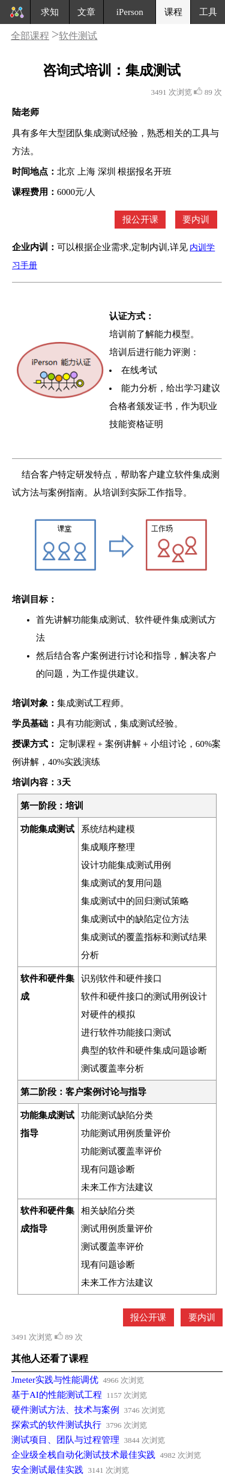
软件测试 (78, 36)
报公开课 (140, 219)
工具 (208, 12)
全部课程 (30, 36)
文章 (86, 12)
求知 (50, 12)
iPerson (129, 12)
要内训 (195, 219)
